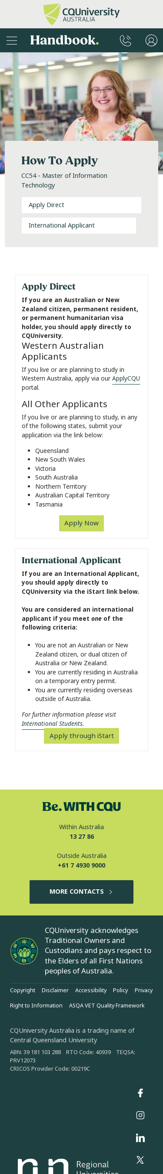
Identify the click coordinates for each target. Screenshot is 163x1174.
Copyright (22, 990)
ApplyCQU (126, 378)
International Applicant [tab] (62, 225)
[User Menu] (151, 40)
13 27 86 (82, 836)
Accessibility (90, 990)
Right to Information (36, 1006)
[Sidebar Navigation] (11, 40)
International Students (52, 723)
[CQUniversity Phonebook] (125, 40)
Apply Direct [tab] (46, 205)
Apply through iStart (82, 736)
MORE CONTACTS (81, 891)
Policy (120, 990)
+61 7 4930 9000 (81, 865)
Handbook (64, 41)
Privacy (144, 990)
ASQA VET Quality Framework (107, 1006)
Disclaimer (55, 990)
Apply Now (81, 523)
